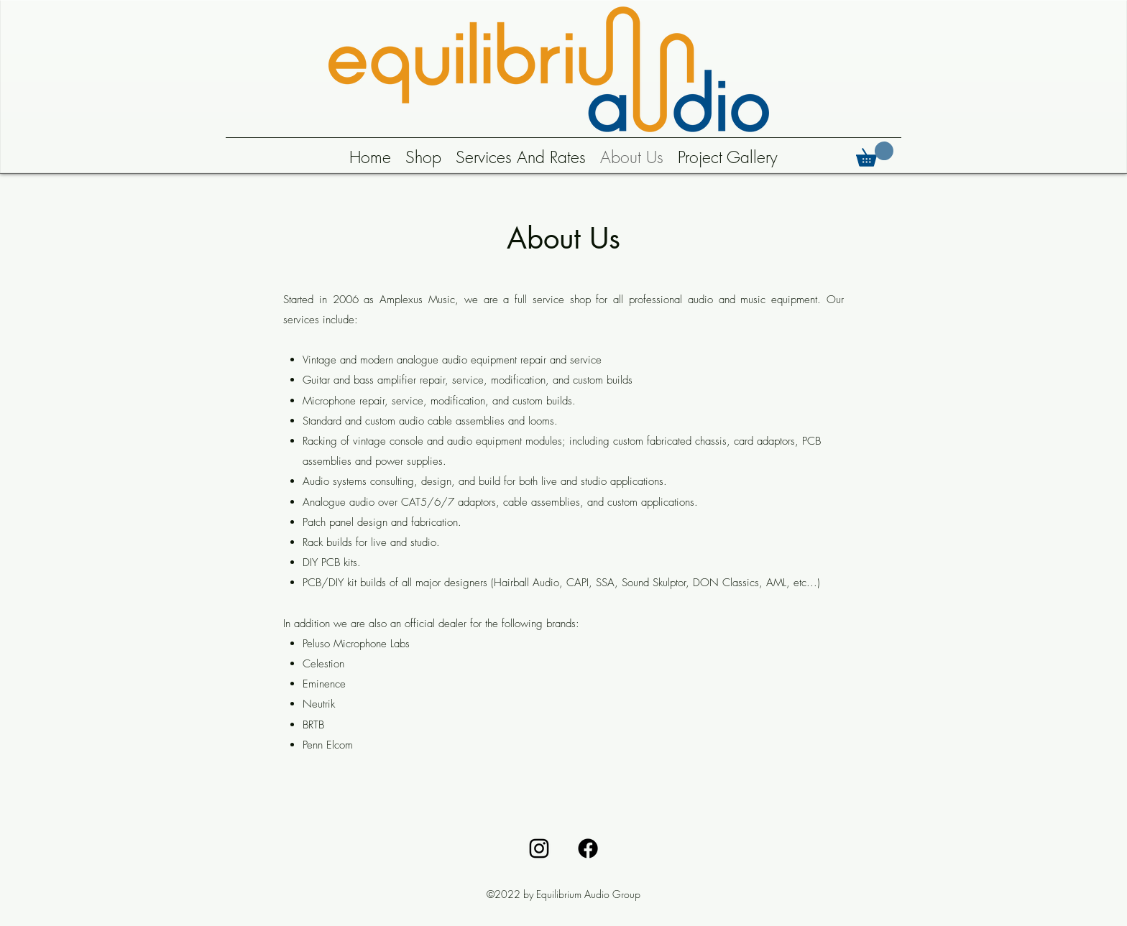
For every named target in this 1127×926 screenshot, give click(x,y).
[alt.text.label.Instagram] (539, 848)
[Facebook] (588, 848)
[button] (874, 154)
